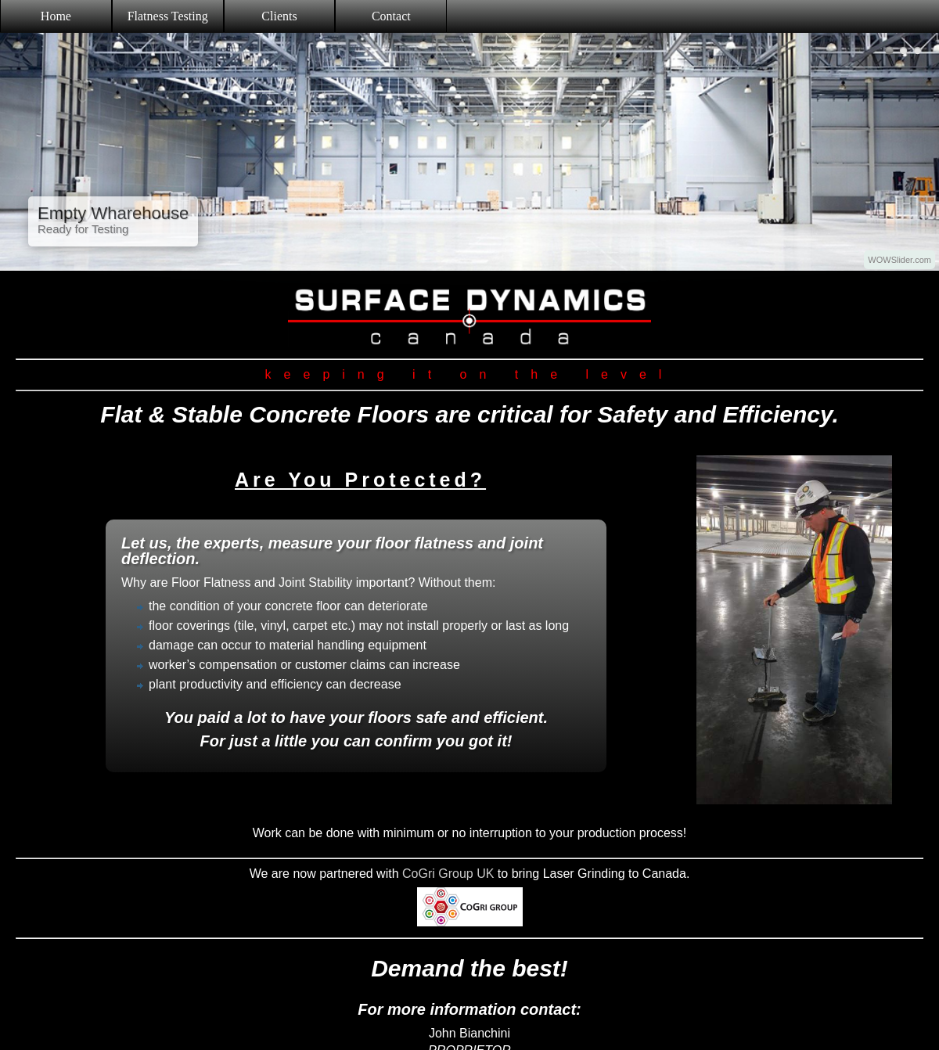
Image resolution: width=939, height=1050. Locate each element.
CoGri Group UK (448, 873)
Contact (391, 16)
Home (56, 16)
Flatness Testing (168, 16)
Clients (279, 16)
